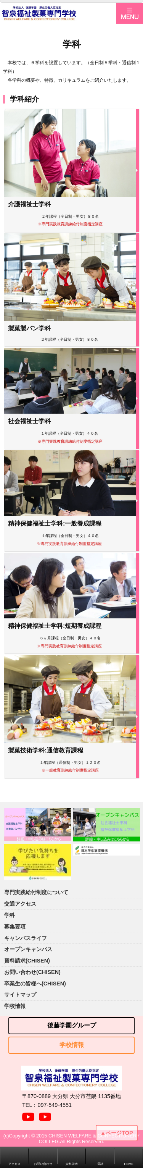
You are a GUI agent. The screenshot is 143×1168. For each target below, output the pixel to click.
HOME (128, 1164)
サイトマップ (20, 994)
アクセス (14, 1164)
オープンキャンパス (28, 949)
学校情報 (15, 1006)
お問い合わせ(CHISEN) (32, 972)
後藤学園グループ (71, 1025)
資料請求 (72, 1164)
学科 (9, 915)
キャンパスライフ (25, 938)
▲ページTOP (116, 1133)
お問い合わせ (43, 1164)
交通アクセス (20, 903)
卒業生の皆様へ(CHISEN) (35, 983)
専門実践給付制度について (36, 892)
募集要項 (15, 926)
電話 (100, 1164)
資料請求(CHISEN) (27, 960)
